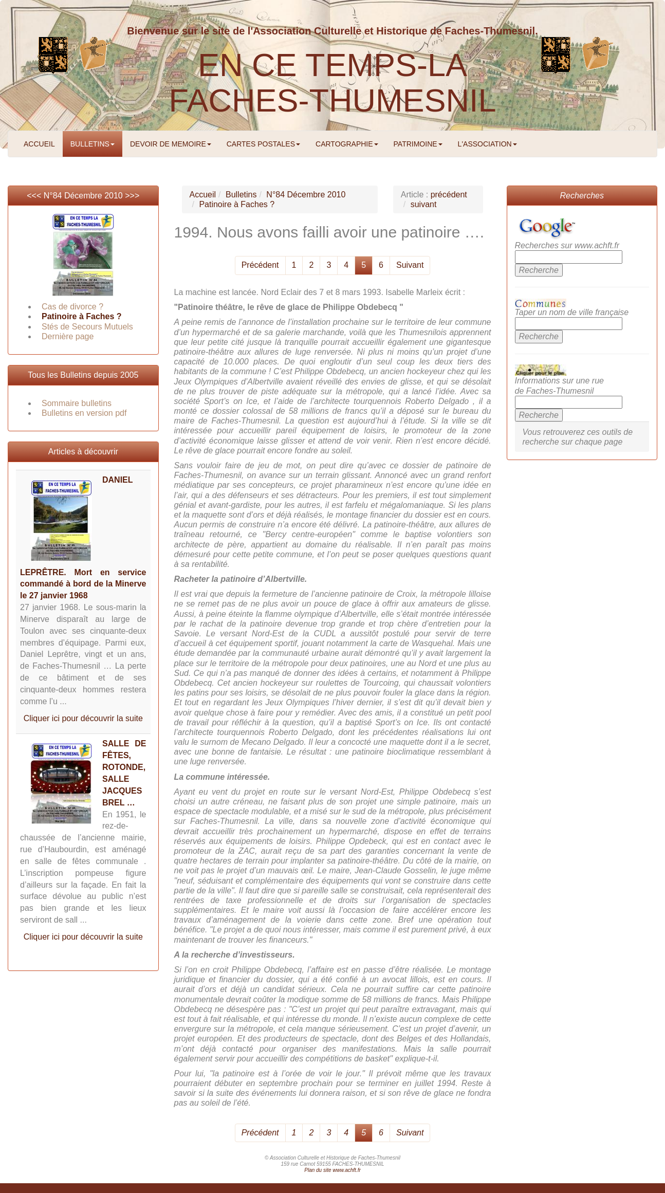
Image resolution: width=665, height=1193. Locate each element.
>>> (132, 195)
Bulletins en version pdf (84, 413)
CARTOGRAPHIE (347, 144)
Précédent (260, 265)
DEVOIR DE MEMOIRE (170, 144)
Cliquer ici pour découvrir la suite (83, 718)
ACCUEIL (39, 144)
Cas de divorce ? (72, 306)
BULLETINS (92, 144)
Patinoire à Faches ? (82, 316)
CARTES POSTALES (263, 144)
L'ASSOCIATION (487, 144)
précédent (449, 194)
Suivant (409, 265)
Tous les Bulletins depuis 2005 (83, 375)
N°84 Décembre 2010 (83, 195)
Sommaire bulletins (77, 403)
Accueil (203, 194)
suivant (424, 204)
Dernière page (68, 336)
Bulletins (241, 194)
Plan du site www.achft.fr (332, 1170)
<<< (35, 195)
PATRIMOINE (418, 144)
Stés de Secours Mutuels (87, 326)
